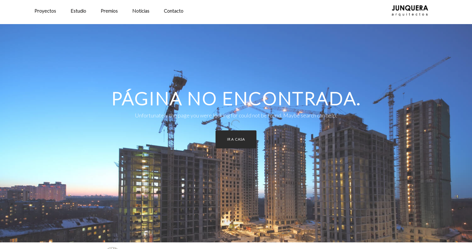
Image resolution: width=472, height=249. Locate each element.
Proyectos (45, 10)
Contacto (173, 10)
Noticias (140, 10)
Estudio (78, 10)
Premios (109, 10)
